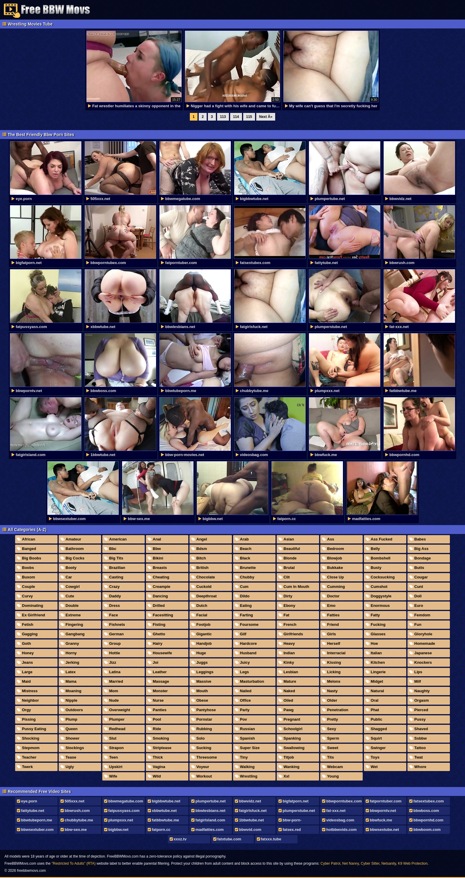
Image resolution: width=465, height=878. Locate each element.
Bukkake (335, 567)
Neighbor (30, 700)
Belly (375, 548)
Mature (290, 681)
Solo (200, 738)
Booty (71, 567)
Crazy (114, 586)
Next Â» (266, 117)
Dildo (245, 596)
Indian (289, 653)
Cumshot (379, 586)
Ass (330, 539)
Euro (418, 605)
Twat (418, 757)
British (202, 567)
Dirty (288, 596)
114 (236, 117)
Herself (333, 643)
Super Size (249, 748)
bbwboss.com (426, 810)
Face (113, 615)
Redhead (117, 729)
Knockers (423, 662)
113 (223, 117)
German (116, 634)
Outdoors (74, 710)
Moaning (73, 691)
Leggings (205, 672)
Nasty (332, 691)
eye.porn (29, 801)
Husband (248, 653)
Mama (71, 681)
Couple (28, 586)
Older (332, 700)
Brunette (248, 567)
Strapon (116, 748)
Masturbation (252, 681)
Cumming (336, 586)
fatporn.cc (161, 829)
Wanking (292, 767)
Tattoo (420, 748)
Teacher (29, 757)
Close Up (335, 577)
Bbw (157, 548)
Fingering (74, 624)
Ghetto (159, 634)
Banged (29, 548)
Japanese (423, 653)
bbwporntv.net (383, 810)
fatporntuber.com (386, 801)
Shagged (379, 729)
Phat (375, 710)
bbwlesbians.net (210, 810)
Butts (419, 567)
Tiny (244, 757)
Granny (72, 643)
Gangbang (75, 634)
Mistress (30, 691)
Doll (418, 596)
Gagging (30, 634)
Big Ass (421, 548)
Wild (157, 776)
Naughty (422, 691)
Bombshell (380, 558)
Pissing (29, 719)
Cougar (421, 577)
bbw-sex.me (76, 829)
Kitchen (378, 662)
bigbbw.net (118, 829)
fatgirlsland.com (210, 820)
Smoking (161, 738)
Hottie (114, 653)
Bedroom (335, 548)
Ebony (289, 605)
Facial (201, 615)
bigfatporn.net (295, 801)
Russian (247, 729)
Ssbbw (420, 738)
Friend (333, 624)
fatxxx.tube (271, 839)
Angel (201, 539)
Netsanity (388, 863)
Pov (243, 719)
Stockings (75, 748)
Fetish (27, 624)
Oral (374, 700)
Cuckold (203, 586)
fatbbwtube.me (165, 820)
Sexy (331, 729)
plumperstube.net (299, 810)
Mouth (202, 691)
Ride (157, 729)
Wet (374, 767)
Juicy (245, 662)
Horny (71, 653)
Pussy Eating (34, 729)
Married (116, 681)
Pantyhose (206, 710)
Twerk (27, 767)
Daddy (115, 596)
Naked (289, 691)
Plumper (117, 719)
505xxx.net (75, 801)
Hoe (374, 643)
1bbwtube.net (251, 820)
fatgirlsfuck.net (253, 810)
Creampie (161, 586)
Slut (113, 738)
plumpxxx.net (120, 820)
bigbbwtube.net (166, 801)
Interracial (336, 653)
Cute (70, 596)
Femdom (422, 615)
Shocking (30, 738)
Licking (334, 672)
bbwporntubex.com (344, 801)
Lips (418, 672)
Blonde (290, 558)
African (28, 539)
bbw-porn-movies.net (290, 821)
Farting (246, 615)
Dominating (32, 605)
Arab (244, 539)
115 (249, 117)
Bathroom (75, 548)
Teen (113, 757)
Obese (202, 700)
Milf (417, 681)
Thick (158, 757)
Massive (203, 681)
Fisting (159, 624)
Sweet (332, 748)
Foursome (249, 624)
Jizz (112, 662)
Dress (114, 605)
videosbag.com (340, 820)
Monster (160, 691)
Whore (420, 767)
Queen (71, 729)
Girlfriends (293, 634)
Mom (113, 691)
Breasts (160, 567)
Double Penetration (70, 606)
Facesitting (163, 615)
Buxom (28, 577)
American (118, 539)
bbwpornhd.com (428, 820)
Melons (333, 681)
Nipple (71, 700)
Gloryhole (423, 634)
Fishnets (117, 624)
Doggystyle (381, 596)
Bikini (158, 558)
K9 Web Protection (413, 863)
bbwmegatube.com (125, 801)
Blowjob (334, 558)
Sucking (203, 748)
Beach (245, 548)
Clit (287, 577)
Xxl (286, 776)
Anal (157, 539)
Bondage (422, 558)
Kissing (334, 662)
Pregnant (292, 719)
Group (115, 643)
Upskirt (115, 767)
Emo (331, 605)
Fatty (375, 615)
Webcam (335, 767)
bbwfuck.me (381, 820)
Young (333, 776)
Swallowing (294, 748)
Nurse (158, 700)
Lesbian (291, 672)
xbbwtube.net (164, 810)
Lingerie (378, 672)
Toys (375, 757)
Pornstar (204, 719)
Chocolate (205, 577)
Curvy (27, 596)
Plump (71, 719)
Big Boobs (31, 558)
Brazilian (117, 567)
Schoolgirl (293, 729)
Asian (289, 539)
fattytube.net (32, 810)
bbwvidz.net (250, 801)
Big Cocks (75, 558)
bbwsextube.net (384, 829)
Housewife (162, 653)
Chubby (247, 577)
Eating (246, 605)
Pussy (420, 719)
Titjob (289, 757)
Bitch (201, 558)
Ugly (70, 767)
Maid (26, 681)
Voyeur (202, 767)
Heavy (289, 643)
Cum (244, 586)
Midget (377, 681)
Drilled (159, 605)
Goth (26, 643)
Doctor (333, 596)
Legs (244, 672)
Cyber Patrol (330, 863)
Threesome (206, 757)
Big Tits (116, 558)
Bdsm (201, 548)
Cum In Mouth (296, 586)
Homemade (424, 643)
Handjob (204, 643)
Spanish (247, 738)
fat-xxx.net (335, 810)
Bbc (113, 548)
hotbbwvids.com (341, 829)
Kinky (289, 662)
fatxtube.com (229, 839)
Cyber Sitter (370, 863)
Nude (114, 700)
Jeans (27, 662)
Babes (420, 539)
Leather (160, 672)
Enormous (380, 605)
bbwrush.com (77, 810)
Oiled (288, 700)
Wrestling (248, 776)
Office (245, 700)
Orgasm (421, 700)
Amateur (73, 539)
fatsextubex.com (428, 801)
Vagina (159, 767)
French (290, 624)
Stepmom (30, 748)
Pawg (289, 710)
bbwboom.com (427, 829)
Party (245, 710)
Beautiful (292, 548)
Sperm (333, 738)
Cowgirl (73, 586)
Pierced (421, 710)
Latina (114, 672)
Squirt (376, 738)
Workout (204, 776)
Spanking (292, 738)
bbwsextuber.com (37, 829)
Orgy (26, 710)
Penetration (337, 710)
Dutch (201, 605)
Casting (116, 577)
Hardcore (248, 643)
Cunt (418, 586)
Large (27, 672)
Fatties (333, 615)
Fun (417, 624)
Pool (157, 719)
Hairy (158, 643)
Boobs (28, 567)
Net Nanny (350, 863)
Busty (376, 567)
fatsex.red (292, 829)
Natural (377, 691)
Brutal (289, 567)
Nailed (245, 691)
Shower (72, 738)
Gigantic (204, 634)
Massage (161, 681)
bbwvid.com (250, 829)
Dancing (160, 596)
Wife (113, 776)
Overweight (119, 710)
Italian (376, 653)
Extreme (73, 615)
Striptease (162, 748)
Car (69, 577)
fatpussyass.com (124, 810)
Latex (71, 672)
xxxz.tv (180, 839)
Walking (247, 767)
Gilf (243, 634)
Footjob (203, 624)
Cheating (161, 577)
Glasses (378, 634)
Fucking (378, 624)
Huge (201, 653)
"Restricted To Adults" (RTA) (74, 863)
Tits (330, 757)
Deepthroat (206, 596)
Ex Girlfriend (33, 615)
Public (376, 719)
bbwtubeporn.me (36, 820)
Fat (286, 615)
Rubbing (204, 729)
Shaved (421, 729)
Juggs (202, 662)
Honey (28, 653)
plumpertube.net (210, 801)
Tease (71, 757)
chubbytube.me (79, 820)
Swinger (378, 748)
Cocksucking (383, 577)
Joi (155, 662)
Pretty (332, 719)
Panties (159, 710)
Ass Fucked (381, 539)
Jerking (72, 662)
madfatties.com (209, 829)
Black (245, 558)
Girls (331, 634)
